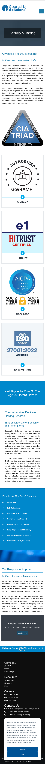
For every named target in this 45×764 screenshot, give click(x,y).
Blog (6, 686)
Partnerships (9, 672)
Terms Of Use (9, 761)
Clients (6, 669)
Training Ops (9, 680)
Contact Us (22, 633)
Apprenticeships (10, 700)
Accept (22, 749)
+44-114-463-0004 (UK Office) (18, 715)
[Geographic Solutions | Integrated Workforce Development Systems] (14, 8)
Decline (22, 754)
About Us (8, 666)
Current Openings (11, 697)
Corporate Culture (11, 694)
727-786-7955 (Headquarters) (17, 712)
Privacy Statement (24, 761)
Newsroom (8, 683)
